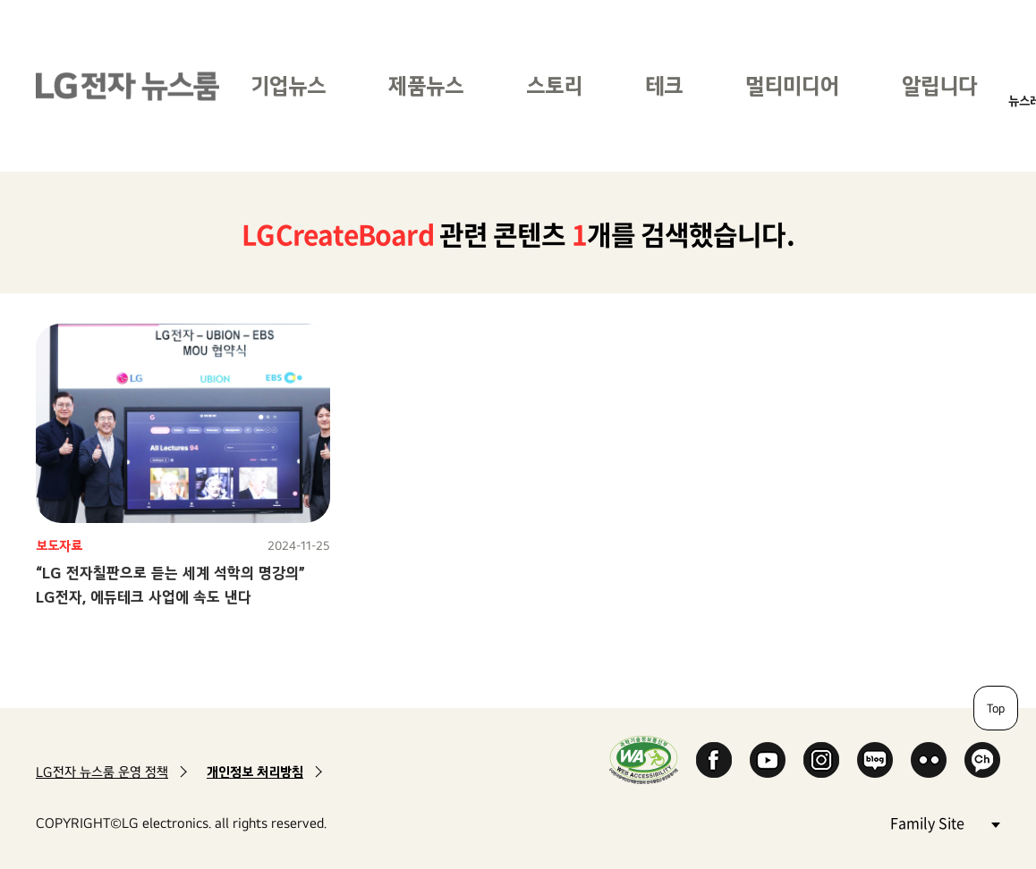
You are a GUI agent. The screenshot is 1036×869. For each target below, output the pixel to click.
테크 (664, 85)
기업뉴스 (288, 85)
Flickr (929, 760)
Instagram (821, 760)
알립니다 (939, 85)
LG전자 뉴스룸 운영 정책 (102, 772)
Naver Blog (875, 760)
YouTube (767, 760)
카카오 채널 (982, 760)
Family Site (944, 822)
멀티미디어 (792, 85)
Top (996, 708)
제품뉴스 (425, 85)
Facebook (714, 760)
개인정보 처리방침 (255, 772)
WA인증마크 (643, 759)
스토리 (554, 85)
